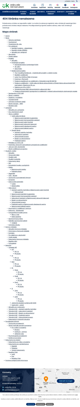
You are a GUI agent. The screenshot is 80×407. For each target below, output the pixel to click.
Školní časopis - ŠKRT (16, 109)
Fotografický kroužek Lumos (18, 218)
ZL (12, 294)
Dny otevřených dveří (16, 117)
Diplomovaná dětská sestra (24, 134)
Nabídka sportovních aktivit (18, 226)
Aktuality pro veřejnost (19, 58)
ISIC (10, 168)
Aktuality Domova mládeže (18, 234)
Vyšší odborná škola (18, 121)
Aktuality (14, 66)
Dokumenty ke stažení (71, 13)
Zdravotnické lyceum (22, 142)
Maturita (41, 12)
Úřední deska (13, 62)
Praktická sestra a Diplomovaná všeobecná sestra (29, 210)
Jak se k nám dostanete (17, 152)
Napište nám (13, 247)
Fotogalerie (12, 249)
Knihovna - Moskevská (16, 216)
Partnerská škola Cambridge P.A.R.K (26, 70)
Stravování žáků (14, 160)
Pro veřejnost (13, 51)
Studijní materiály (14, 164)
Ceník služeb (13, 242)
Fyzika (14, 189)
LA (12, 261)
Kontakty (61, 12)
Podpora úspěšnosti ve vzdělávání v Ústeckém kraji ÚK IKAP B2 (36, 86)
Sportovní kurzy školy (16, 224)
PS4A (16, 275)
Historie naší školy (15, 45)
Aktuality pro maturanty (17, 312)
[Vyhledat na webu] (71, 1)
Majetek (14, 351)
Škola (9, 12)
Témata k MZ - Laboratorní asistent (21, 316)
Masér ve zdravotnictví (22, 144)
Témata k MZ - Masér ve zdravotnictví (21, 318)
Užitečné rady (19, 339)
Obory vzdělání (14, 119)
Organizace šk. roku (15, 49)
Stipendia (12, 179)
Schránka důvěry (14, 230)
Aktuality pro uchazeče (16, 115)
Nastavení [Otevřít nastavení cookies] (50, 404)
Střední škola (16, 136)
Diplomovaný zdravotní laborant (26, 129)
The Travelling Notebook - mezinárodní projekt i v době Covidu (36, 78)
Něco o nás (15, 220)
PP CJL (17, 257)
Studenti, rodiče (23, 13)
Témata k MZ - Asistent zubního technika (22, 314)
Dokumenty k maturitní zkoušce (19, 325)
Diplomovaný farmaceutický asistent (27, 125)
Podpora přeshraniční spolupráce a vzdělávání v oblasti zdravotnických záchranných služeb (46, 97)
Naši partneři (19, 197)
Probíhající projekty (18, 68)
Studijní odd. (13, 162)
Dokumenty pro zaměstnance (19, 349)
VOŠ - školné (13, 181)
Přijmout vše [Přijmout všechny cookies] (30, 404)
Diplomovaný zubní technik (24, 127)
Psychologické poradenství (18, 341)
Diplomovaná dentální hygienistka (26, 123)
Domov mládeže (33, 13)
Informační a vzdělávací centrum (20, 214)
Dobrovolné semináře (16, 187)
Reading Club (13, 357)
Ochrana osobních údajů (17, 107)
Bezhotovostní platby (19, 175)
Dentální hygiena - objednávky (22, 53)
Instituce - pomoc (21, 337)
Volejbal (14, 228)
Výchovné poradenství (16, 329)
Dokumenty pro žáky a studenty (19, 347)
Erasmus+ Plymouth (21, 84)
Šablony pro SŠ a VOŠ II (22, 92)
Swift (13, 360)
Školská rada (13, 111)
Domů (4, 12)
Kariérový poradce (15, 343)
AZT (13, 255)
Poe (13, 362)
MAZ (13, 267)
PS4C (16, 288)
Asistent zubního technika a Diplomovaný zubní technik (30, 195)
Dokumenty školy (14, 166)
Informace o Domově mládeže (19, 236)
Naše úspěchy (16, 222)
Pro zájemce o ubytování (17, 240)
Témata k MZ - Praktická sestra (19, 320)
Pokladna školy (17, 177)
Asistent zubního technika (23, 138)
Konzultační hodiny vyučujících (19, 171)
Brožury (17, 335)
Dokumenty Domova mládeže (19, 244)
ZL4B (16, 302)
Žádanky (14, 353)
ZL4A (16, 296)
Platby (11, 173)
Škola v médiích (14, 101)
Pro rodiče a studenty (19, 333)
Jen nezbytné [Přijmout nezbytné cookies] (40, 404)
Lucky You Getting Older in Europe (26, 82)
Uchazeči (14, 12)
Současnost (13, 47)
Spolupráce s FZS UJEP (16, 99)
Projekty (11, 64)
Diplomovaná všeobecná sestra (25, 131)
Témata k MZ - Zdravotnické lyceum (21, 323)
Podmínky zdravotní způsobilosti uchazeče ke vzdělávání (28, 150)
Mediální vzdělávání (21, 80)
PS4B (16, 281)
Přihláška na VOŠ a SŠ (16, 148)
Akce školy (12, 60)
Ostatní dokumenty (18, 355)
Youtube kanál (13, 105)
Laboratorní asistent (21, 140)
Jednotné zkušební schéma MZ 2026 (24, 308)
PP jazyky (18, 259)
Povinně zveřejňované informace (16, 366)
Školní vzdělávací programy (18, 154)
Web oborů (12, 193)
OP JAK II (17, 72)
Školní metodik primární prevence (20, 331)
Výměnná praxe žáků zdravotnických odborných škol (32, 94)
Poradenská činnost (51, 13)
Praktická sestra (20, 146)
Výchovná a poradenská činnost (20, 183)
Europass (12, 185)
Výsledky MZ (13, 253)
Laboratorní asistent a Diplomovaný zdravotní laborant (30, 203)
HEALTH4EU (18, 74)
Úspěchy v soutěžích (15, 103)
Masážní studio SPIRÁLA (19, 55)
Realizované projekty (19, 76)
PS (12, 273)
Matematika (16, 191)
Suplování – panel (18, 310)
